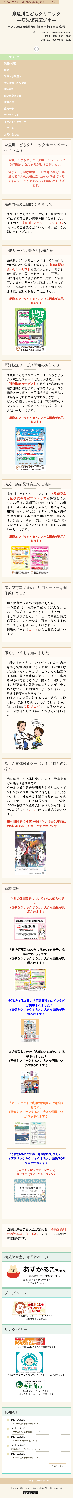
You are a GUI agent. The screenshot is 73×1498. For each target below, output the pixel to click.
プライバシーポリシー (38, 1480)
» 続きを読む (57, 1466)
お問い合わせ (11, 134)
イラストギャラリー (15, 121)
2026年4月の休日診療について (25, 1424)
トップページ (11, 57)
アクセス (9, 128)
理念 (6, 70)
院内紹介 (9, 89)
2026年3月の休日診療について (25, 1432)
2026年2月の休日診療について (25, 1458)
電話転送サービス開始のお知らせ (25, 1449)
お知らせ (11, 1412)
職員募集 (9, 102)
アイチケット (11, 115)
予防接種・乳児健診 (15, 83)
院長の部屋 (10, 63)
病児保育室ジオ (12, 95)
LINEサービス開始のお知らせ (24, 1441)
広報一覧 (9, 108)
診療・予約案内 (12, 76)
